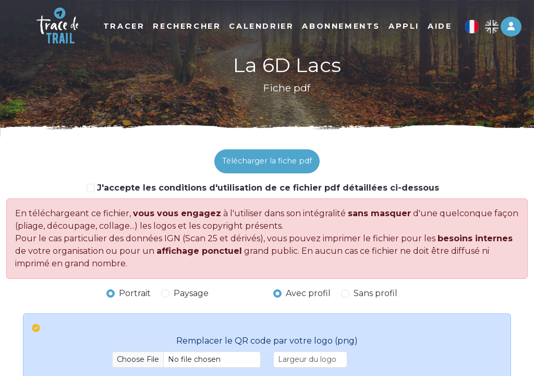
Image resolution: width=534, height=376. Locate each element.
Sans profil (375, 293)
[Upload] (186, 359)
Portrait (135, 293)
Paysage (191, 293)
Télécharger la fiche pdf (267, 161)
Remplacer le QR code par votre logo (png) (267, 341)
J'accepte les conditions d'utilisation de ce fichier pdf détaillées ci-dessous (268, 188)
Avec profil (308, 293)
